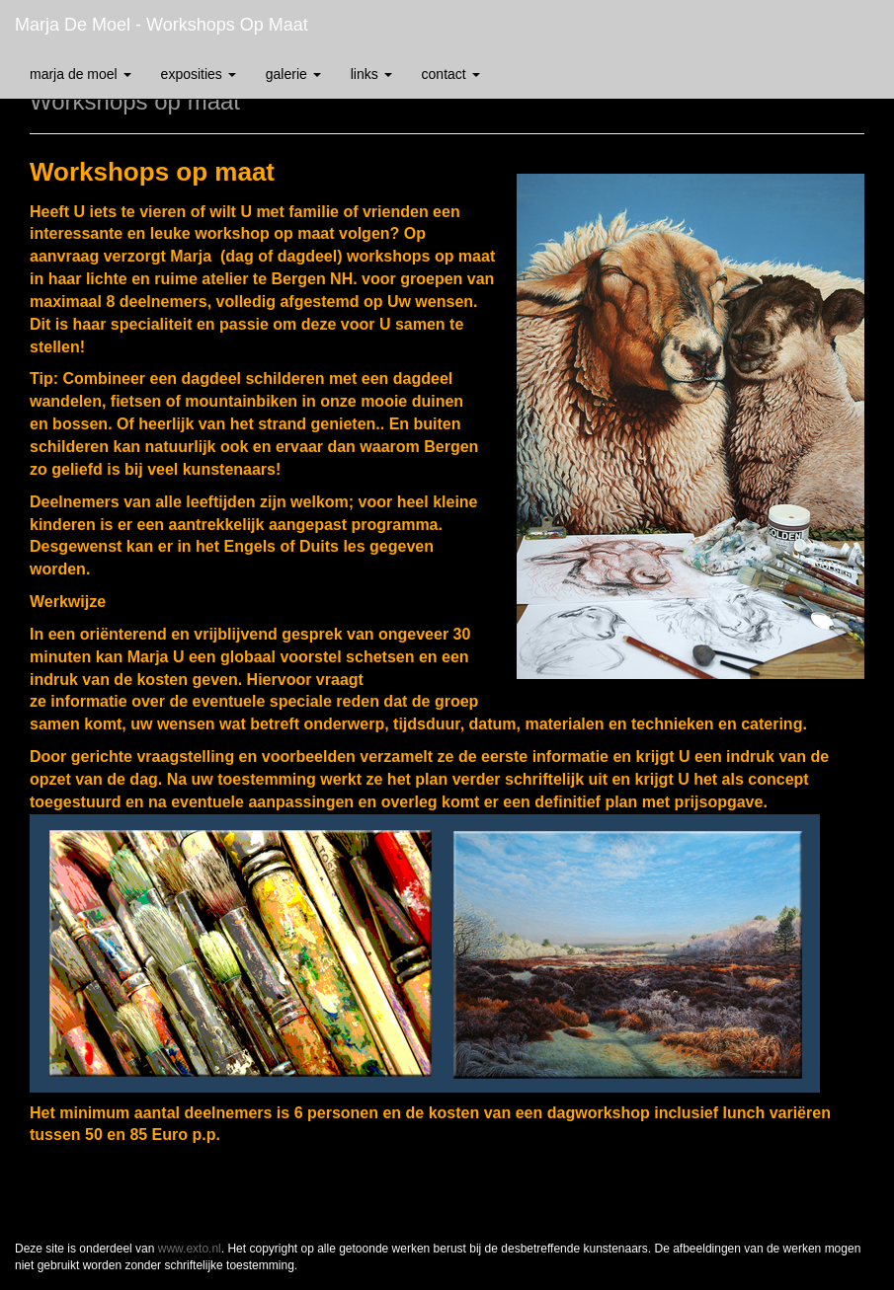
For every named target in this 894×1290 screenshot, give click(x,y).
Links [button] (371, 74)
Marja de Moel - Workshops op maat (161, 25)
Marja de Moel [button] (80, 74)
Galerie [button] (293, 74)
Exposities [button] (198, 74)
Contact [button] (451, 74)
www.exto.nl (189, 1248)
